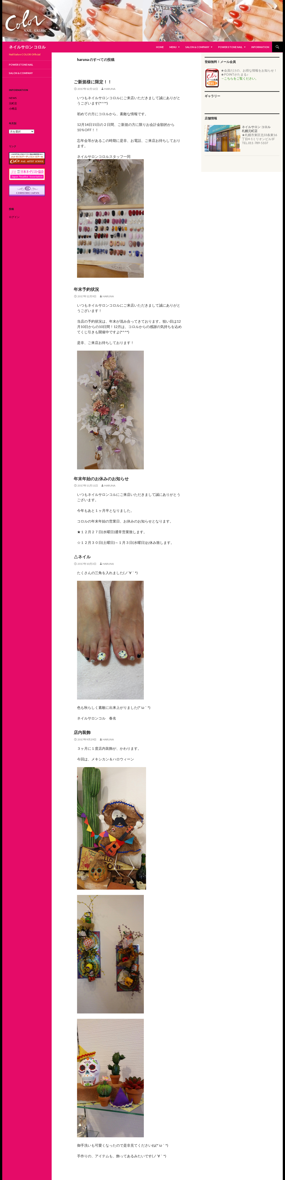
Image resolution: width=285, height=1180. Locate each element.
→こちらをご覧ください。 (239, 78)
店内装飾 (82, 732)
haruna (109, 88)
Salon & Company (197, 47)
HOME (160, 47)
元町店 (13, 103)
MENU (173, 47)
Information (260, 47)
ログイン (14, 217)
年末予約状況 (86, 289)
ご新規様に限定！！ (93, 81)
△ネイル (82, 556)
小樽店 (13, 108)
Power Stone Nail (230, 47)
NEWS (12, 98)
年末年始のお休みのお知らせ (101, 478)
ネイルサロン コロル (27, 46)
